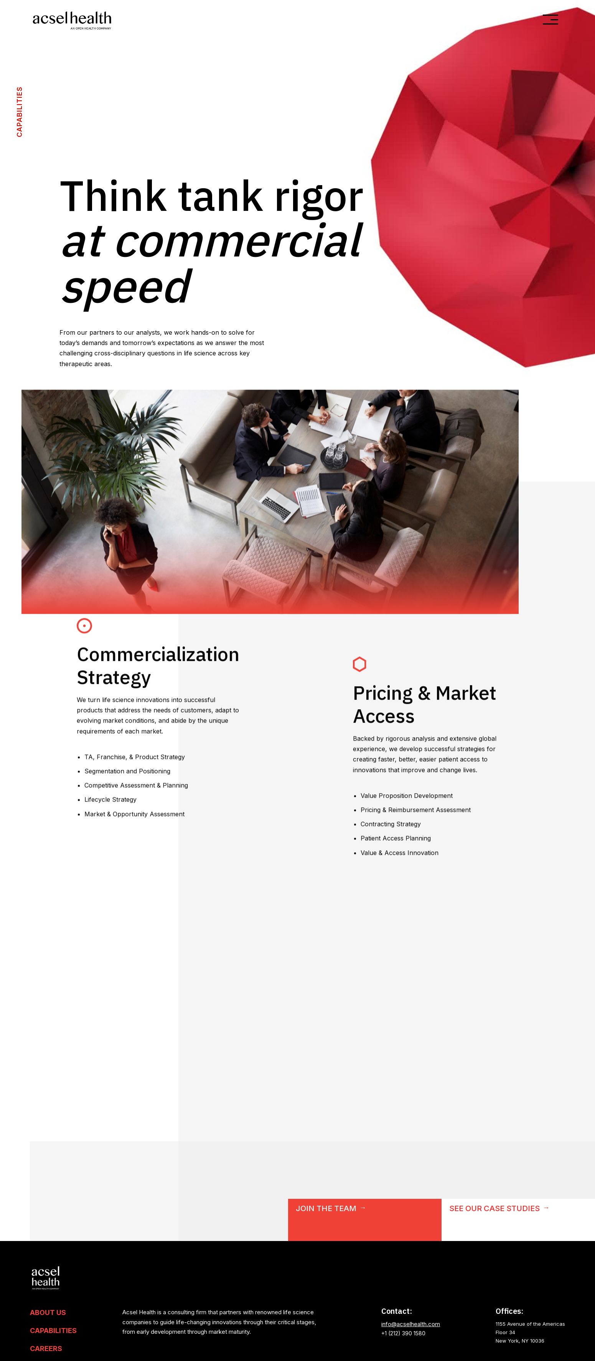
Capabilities (53, 1330)
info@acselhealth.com (410, 1324)
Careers (46, 1348)
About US (48, 1312)
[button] (550, 19)
